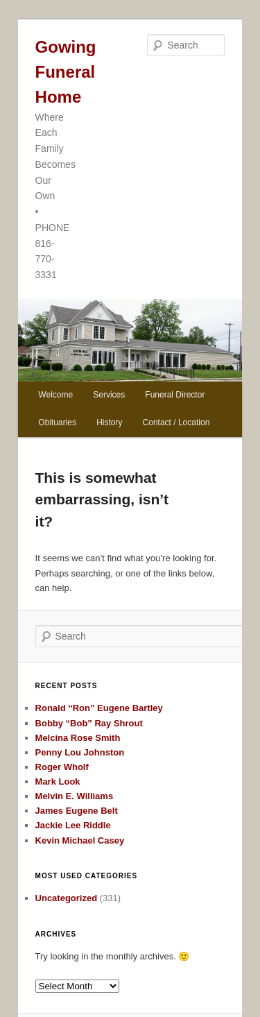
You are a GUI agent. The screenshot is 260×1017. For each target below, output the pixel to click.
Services (109, 395)
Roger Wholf (62, 767)
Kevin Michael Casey (80, 840)
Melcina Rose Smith (78, 738)
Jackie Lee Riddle (73, 825)
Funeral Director (175, 395)
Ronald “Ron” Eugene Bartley (99, 708)
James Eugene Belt (76, 810)
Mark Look (57, 781)
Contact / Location (176, 422)
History (109, 422)
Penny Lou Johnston (80, 752)
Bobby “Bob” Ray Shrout (89, 723)
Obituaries (57, 422)
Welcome (55, 395)
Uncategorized (66, 898)
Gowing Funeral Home (65, 71)
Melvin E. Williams (74, 796)
